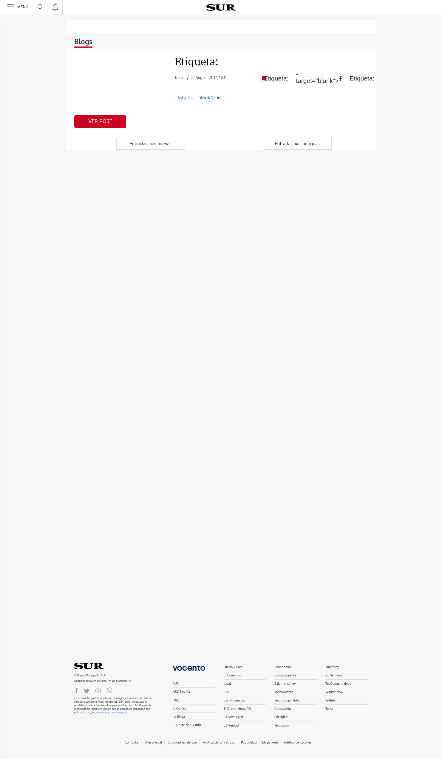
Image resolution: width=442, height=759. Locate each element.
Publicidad (248, 742)
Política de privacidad (219, 742)
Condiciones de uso (182, 742)
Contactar (132, 742)
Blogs (83, 42)
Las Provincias (234, 700)
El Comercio (232, 675)
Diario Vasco (233, 667)
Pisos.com (281, 725)
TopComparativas (338, 683)
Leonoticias (282, 667)
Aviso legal (153, 742)
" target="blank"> (319, 78)
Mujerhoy (332, 667)
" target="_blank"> (197, 97)
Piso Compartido (286, 700)
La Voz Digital (234, 717)
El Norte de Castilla (187, 725)
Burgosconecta (285, 675)
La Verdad (231, 725)
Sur (226, 692)
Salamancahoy (285, 683)
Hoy (176, 700)
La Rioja (179, 716)
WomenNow (334, 692)
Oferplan (281, 717)
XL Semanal (334, 675)
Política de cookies (297, 742)
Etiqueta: (276, 78)
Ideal (227, 683)
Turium (330, 708)
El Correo (179, 708)
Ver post (100, 121)
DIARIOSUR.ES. (98, 666)
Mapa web (270, 742)
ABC (176, 683)
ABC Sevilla (181, 691)
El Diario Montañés (238, 708)
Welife (330, 700)
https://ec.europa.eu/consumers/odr (105, 712)
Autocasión (282, 708)
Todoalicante (283, 692)
